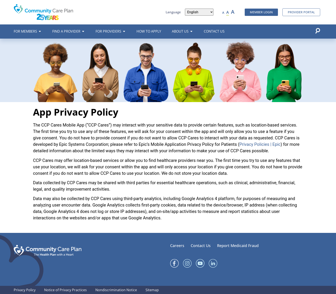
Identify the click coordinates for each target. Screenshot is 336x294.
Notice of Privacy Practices (65, 290)
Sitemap (152, 290)
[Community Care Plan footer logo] (47, 250)
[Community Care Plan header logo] (43, 12)
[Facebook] (174, 263)
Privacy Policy (25, 290)
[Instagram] (187, 263)
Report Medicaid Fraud (238, 245)
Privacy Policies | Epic (259, 144)
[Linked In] (213, 263)
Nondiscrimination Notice (116, 290)
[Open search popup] (317, 30)
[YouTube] (200, 263)
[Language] (199, 12)
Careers (177, 245)
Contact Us (201, 245)
